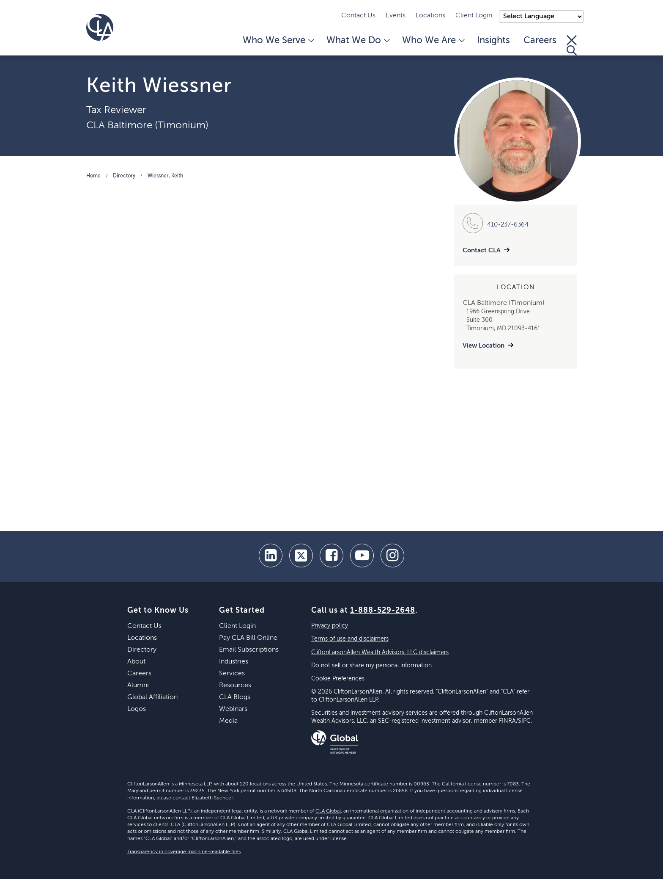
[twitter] (301, 555)
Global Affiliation (152, 697)
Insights (493, 40)
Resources (235, 685)
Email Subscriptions (249, 650)
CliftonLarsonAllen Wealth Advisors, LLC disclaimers (380, 652)
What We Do (357, 40)
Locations (430, 15)
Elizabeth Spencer (212, 798)
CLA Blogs (234, 697)
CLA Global (328, 811)
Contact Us (358, 15)
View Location (483, 346)
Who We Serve (278, 40)
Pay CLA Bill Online (248, 638)
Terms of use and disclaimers (350, 639)
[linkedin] (270, 555)
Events (395, 15)
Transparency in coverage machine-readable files (184, 851)
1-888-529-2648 (382, 610)
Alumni (138, 685)
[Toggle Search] (572, 45)
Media (228, 721)
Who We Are (432, 40)
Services (232, 673)
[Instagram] (392, 555)
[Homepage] (99, 27)
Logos (136, 709)
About (136, 661)
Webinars (233, 709)
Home (93, 176)
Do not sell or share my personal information (371, 666)
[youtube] (362, 555)
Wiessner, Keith (165, 176)
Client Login (473, 15)
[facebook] (331, 555)
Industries (233, 661)
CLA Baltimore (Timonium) (147, 125)
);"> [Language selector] (541, 16)
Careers (539, 40)
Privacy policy (329, 626)
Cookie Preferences (337, 679)
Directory (124, 176)
